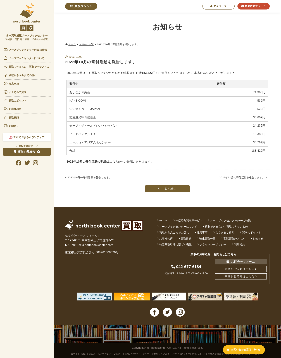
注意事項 (11, 83)
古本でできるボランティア (27, 137)
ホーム (72, 44)
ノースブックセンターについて (23, 58)
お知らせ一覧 (86, 44)
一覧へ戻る (167, 188)
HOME (163, 220)
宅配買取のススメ (234, 238)
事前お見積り (25, 151)
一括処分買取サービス (188, 220)
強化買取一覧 (207, 238)
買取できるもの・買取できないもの (26, 66)
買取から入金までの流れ (20, 75)
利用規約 (239, 244)
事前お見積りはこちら (239, 276)
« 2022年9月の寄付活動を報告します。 (88, 177)
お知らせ (258, 238)
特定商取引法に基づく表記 (175, 244)
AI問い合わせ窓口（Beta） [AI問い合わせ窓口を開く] (244, 349)
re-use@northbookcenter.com (93, 244)
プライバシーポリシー (212, 244)
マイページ (218, 6)
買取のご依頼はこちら (239, 269)
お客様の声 (12, 109)
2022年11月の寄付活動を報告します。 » (243, 177)
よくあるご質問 (15, 92)
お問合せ (11, 126)
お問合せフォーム (241, 261)
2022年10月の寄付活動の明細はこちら (92, 161)
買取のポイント (15, 100)
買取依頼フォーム (253, 6)
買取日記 (11, 117)
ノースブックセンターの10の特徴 (25, 49)
